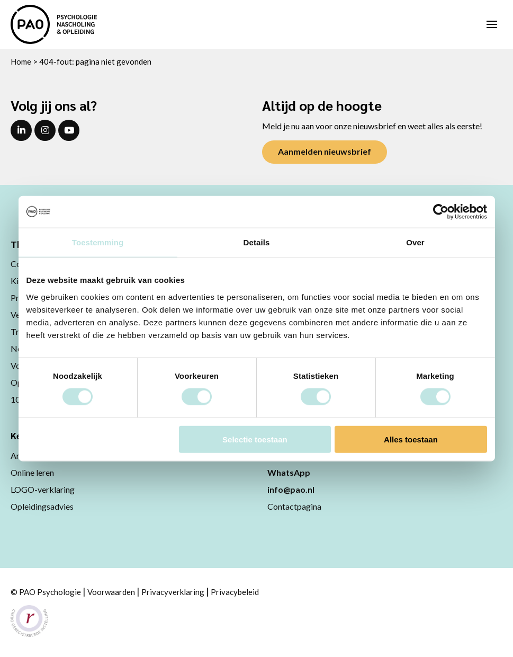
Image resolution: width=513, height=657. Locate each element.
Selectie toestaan (254, 438)
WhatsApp (288, 472)
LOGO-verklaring (43, 489)
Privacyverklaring (172, 592)
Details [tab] (257, 242)
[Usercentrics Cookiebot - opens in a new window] (440, 212)
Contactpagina (294, 506)
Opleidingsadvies (42, 506)
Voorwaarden (111, 592)
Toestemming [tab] (98, 242)
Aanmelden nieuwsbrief (324, 151)
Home (21, 61)
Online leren (32, 472)
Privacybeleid (235, 592)
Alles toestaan (411, 438)
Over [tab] (415, 242)
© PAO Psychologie (46, 592)
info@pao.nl (290, 489)
